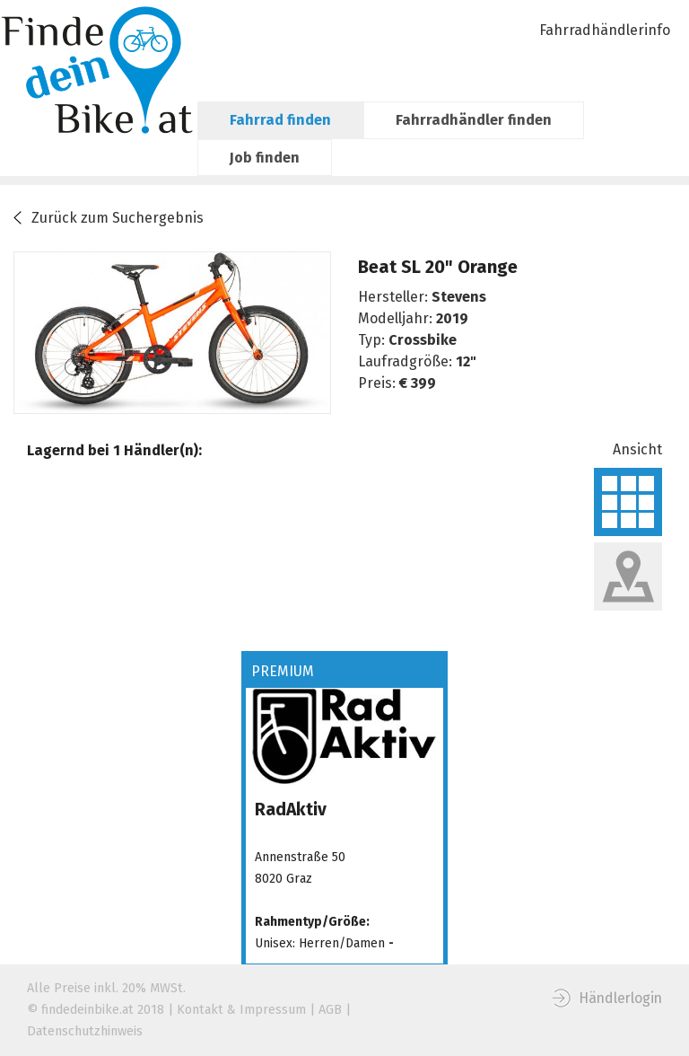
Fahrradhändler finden (474, 119)
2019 (452, 318)
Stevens (459, 296)
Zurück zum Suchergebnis (117, 217)
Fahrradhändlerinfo (604, 30)
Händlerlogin (620, 998)
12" (466, 361)
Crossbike (422, 339)
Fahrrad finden (280, 119)
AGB (330, 1009)
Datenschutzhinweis (85, 1031)
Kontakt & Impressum (241, 1009)
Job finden (265, 157)
